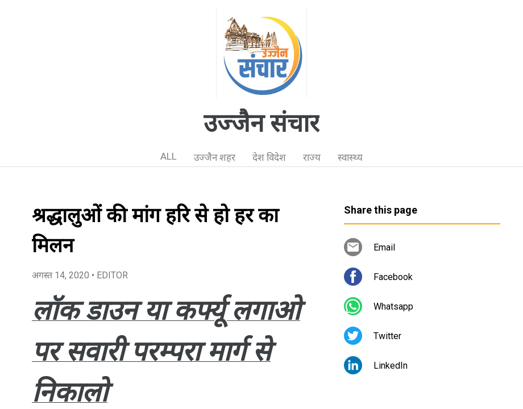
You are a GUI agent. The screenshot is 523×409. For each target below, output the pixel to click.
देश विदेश (269, 157)
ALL (168, 156)
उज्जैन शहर (214, 157)
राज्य (312, 157)
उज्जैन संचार (261, 123)
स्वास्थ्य (350, 157)
